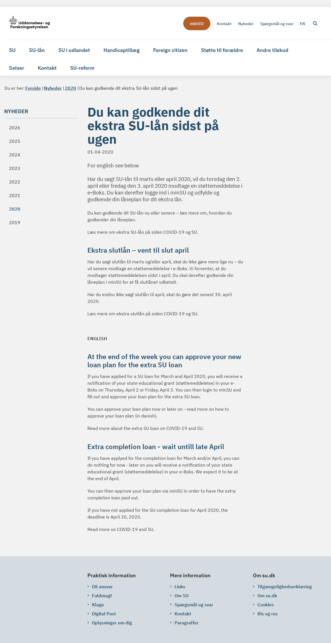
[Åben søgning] (315, 23)
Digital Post (104, 613)
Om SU (182, 595)
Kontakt (47, 68)
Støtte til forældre (222, 50)
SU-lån (37, 50)
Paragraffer (186, 622)
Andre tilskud (272, 50)
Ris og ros (267, 613)
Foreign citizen (170, 50)
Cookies (265, 604)
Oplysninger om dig (112, 622)
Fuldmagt (102, 595)
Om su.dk (267, 595)
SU (12, 50)
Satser (16, 68)
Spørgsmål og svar (194, 604)
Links (180, 586)
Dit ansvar (102, 586)
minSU (197, 23)
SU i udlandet (74, 50)
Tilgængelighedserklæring (284, 586)
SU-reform (82, 68)
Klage (98, 604)
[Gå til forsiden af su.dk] (27, 23)
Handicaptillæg (121, 50)
